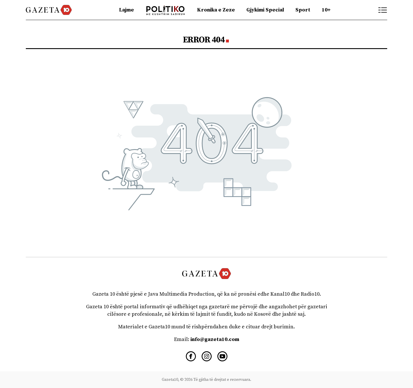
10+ (326, 10)
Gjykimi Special (265, 10)
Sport (302, 10)
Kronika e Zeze (216, 10)
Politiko (165, 10)
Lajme (126, 10)
